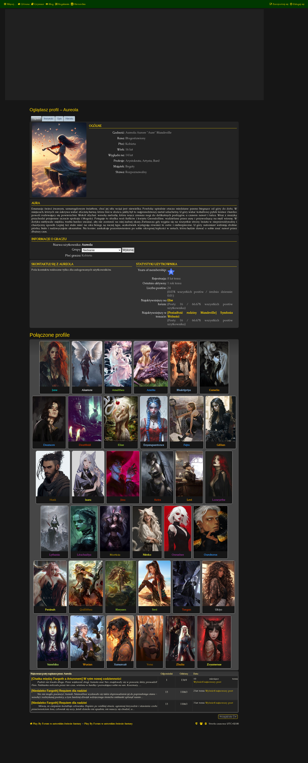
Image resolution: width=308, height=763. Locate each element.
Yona (149, 664)
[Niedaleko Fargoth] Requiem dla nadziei (59, 690)
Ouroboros (210, 554)
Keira (157, 499)
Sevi (154, 609)
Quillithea (86, 609)
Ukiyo (218, 609)
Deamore (49, 445)
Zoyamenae (214, 664)
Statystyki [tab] (48, 118)
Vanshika (52, 664)
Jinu (122, 499)
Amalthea (118, 390)
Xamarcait (120, 664)
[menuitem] (23, 4)
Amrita (151, 390)
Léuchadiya (84, 554)
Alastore (87, 390)
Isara (88, 499)
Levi (189, 499)
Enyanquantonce (153, 445)
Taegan (186, 609)
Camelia (214, 390)
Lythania (54, 554)
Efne (170, 300)
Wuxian (87, 664)
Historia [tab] (69, 118)
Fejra (186, 445)
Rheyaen (120, 609)
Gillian (221, 445)
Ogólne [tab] (36, 118)
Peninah (50, 609)
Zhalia (180, 664)
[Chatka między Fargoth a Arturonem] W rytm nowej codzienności (76, 678)
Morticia (115, 554)
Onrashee (178, 554)
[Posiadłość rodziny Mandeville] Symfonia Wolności (200, 314)
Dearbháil (85, 445)
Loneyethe (218, 499)
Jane (54, 390)
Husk (53, 499)
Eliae (121, 445)
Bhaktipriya (184, 390)
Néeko (147, 554)
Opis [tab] (59, 118)
